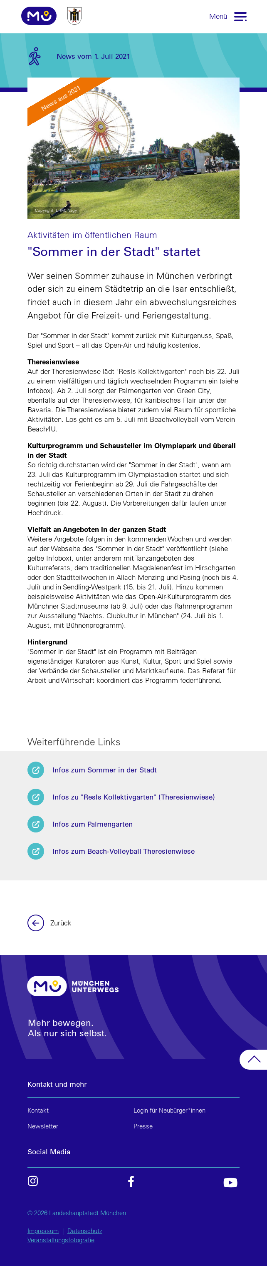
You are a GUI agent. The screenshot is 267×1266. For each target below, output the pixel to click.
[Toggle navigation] (240, 16)
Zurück (36, 923)
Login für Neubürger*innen (169, 1110)
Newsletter (42, 1126)
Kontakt (38, 1110)
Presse (143, 1126)
